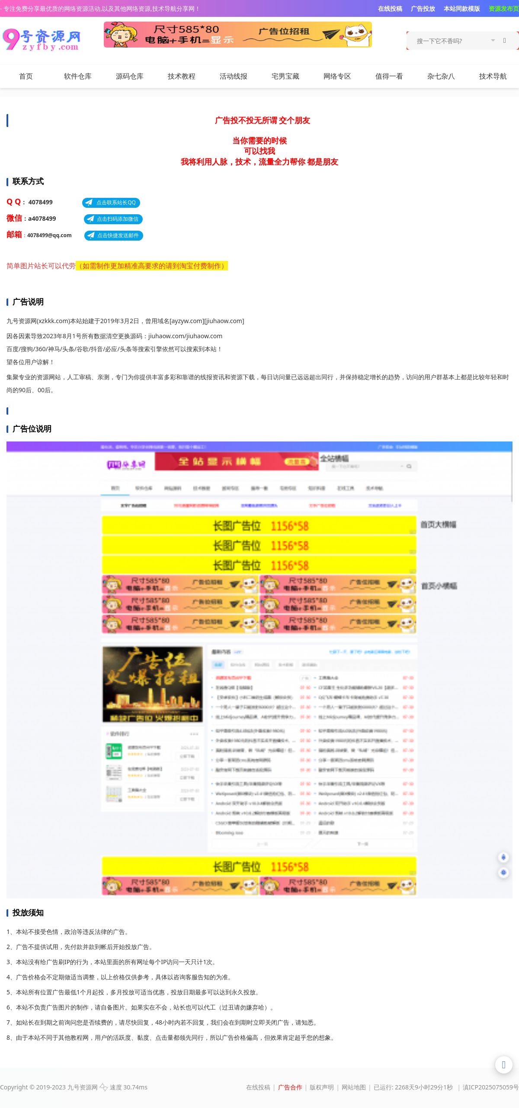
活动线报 (233, 76)
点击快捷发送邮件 (118, 235)
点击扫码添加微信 (117, 218)
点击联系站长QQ (115, 202)
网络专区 (337, 76)
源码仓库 (130, 76)
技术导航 (493, 76)
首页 (26, 76)
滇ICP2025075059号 (491, 1087)
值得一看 (389, 76)
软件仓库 (78, 76)
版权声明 (322, 1087)
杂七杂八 (446, 76)
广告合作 (290, 1087)
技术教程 (181, 76)
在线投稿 (258, 1087)
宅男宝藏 (285, 76)
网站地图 (354, 1087)
